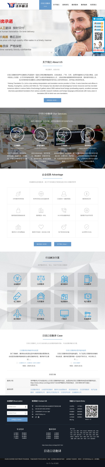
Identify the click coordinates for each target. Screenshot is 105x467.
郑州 (88, 436)
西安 (85, 438)
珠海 (97, 434)
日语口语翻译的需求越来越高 (76, 350)
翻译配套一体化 (41, 215)
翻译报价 (72, 414)
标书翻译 (24, 434)
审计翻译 (16, 434)
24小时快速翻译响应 (64, 215)
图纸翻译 (24, 433)
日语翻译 (56, 433)
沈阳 (71, 432)
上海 (71, 431)
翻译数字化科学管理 (87, 215)
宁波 (71, 434)
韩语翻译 (48, 434)
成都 (72, 438)
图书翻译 (24, 436)
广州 (84, 434)
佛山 (90, 434)
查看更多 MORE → (52, 100)
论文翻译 (16, 436)
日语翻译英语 (35, 389)
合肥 (74, 434)
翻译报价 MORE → (42, 244)
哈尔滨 (85, 431)
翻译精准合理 (87, 199)
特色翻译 (72, 411)
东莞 (94, 434)
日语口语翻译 (45, 5)
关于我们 (56, 5)
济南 (81, 432)
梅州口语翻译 (36, 363)
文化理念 (72, 406)
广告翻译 (16, 438)
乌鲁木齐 (77, 436)
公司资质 (72, 417)
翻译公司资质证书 (53, 392)
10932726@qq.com (40, 414)
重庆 (78, 431)
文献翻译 (24, 438)
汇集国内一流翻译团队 (64, 199)
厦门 (80, 434)
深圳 (87, 434)
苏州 (87, 432)
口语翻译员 (29, 363)
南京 (84, 432)
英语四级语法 (73, 389)
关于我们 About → (62, 244)
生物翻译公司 (76, 392)
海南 (84, 436)
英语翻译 (48, 433)
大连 (74, 432)
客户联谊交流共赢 (63, 232)
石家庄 (72, 436)
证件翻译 (16, 433)
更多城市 (93, 438)
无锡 (94, 432)
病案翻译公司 (40, 392)
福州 (78, 434)
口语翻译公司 (22, 363)
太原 (94, 431)
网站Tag (72, 419)
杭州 (97, 432)
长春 (97, 431)
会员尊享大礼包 (86, 232)
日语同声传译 (65, 392)
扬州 (90, 432)
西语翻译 (56, 438)
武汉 (91, 436)
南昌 (98, 436)
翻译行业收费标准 (60, 389)
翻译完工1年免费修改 (18, 232)
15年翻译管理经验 (18, 199)
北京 (74, 431)
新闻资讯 (65, 5)
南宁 (81, 436)
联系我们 (93, 5)
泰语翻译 (48, 438)
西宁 (82, 438)
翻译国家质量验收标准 (18, 215)
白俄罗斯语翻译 (47, 389)
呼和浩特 (90, 431)
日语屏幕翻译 (84, 389)
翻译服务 (84, 5)
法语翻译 (48, 436)
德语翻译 (56, 434)
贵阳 (78, 438)
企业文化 (72, 409)
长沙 (94, 436)
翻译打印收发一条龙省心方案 (41, 232)
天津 (81, 431)
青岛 (78, 432)
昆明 (75, 438)
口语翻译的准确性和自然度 (29, 350)
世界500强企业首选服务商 (41, 199)
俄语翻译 (56, 436)
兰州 (88, 438)
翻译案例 (75, 5)
